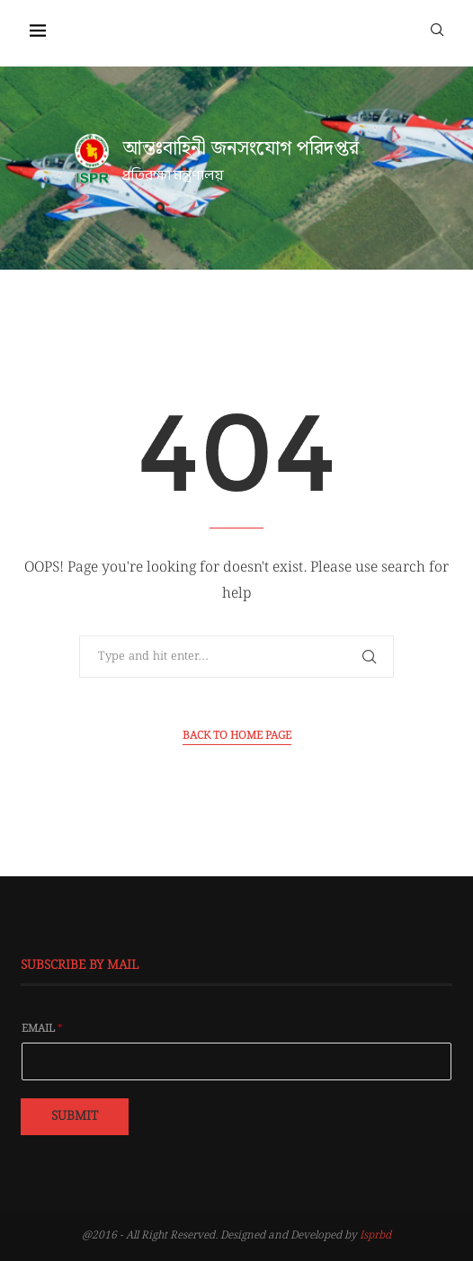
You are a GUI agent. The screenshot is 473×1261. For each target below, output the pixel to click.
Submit (74, 1116)
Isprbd (375, 1235)
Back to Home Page (237, 736)
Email (42, 1029)
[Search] (437, 28)
